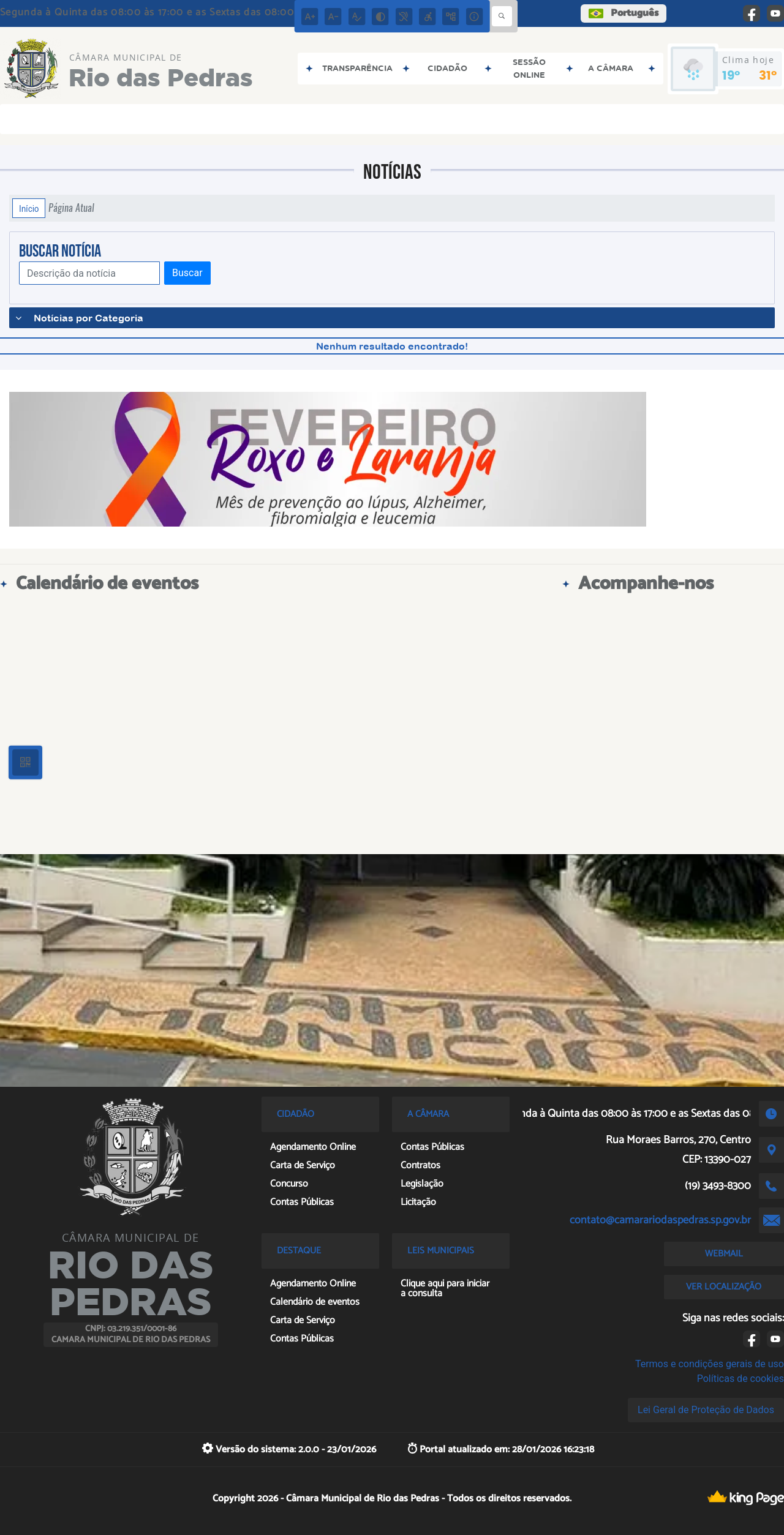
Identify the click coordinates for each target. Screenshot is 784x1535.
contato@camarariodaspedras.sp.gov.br (660, 1220)
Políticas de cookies (740, 1378)
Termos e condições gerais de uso (709, 1364)
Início (29, 208)
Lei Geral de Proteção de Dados (706, 1410)
